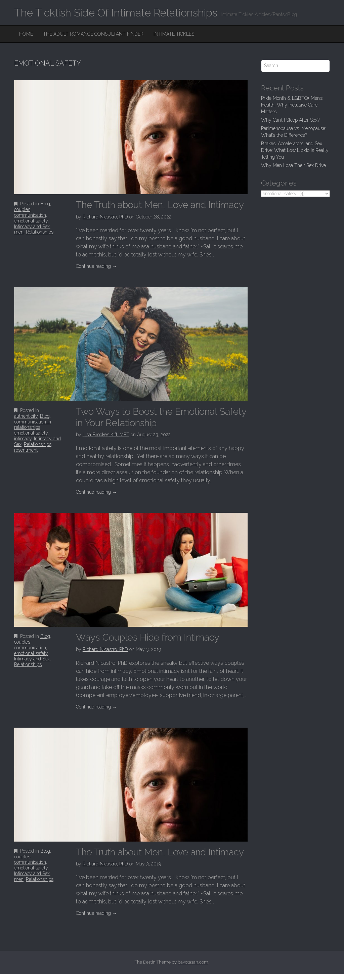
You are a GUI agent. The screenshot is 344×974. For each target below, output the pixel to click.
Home (26, 34)
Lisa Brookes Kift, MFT (106, 434)
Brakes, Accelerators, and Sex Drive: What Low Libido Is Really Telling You (295, 150)
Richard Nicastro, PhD (105, 216)
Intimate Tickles (174, 34)
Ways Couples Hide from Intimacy (147, 637)
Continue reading (96, 266)
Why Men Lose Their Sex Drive (293, 165)
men (19, 232)
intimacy (23, 438)
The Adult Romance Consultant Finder (93, 34)
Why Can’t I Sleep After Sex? (290, 120)
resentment (26, 450)
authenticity (26, 416)
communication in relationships (32, 424)
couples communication (30, 212)
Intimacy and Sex (32, 226)
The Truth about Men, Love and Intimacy (160, 204)
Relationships (39, 232)
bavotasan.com (193, 962)
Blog (45, 203)
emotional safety (31, 221)
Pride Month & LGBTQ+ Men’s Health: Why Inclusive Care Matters (291, 104)
